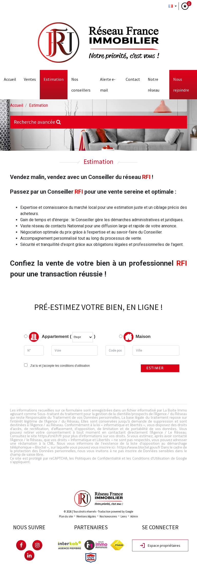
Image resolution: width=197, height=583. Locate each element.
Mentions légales (86, 516)
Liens (124, 516)
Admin (134, 516)
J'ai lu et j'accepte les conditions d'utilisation (59, 365)
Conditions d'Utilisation (151, 458)
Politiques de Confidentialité (98, 458)
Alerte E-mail (107, 85)
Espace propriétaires (160, 545)
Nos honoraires (108, 516)
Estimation (54, 79)
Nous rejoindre (181, 85)
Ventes (30, 79)
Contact (133, 79)
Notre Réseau (153, 85)
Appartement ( (47, 337)
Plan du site (66, 516)
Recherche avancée (37, 122)
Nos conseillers (81, 85)
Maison (137, 337)
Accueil (10, 79)
